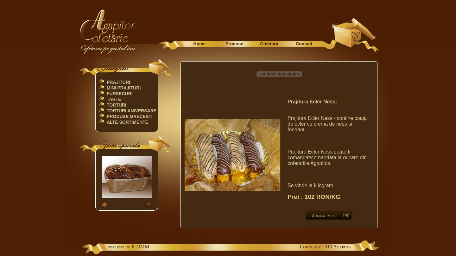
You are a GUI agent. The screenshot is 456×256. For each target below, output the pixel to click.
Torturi (116, 105)
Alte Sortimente (127, 122)
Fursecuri (120, 93)
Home (199, 43)
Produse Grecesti (130, 116)
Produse (234, 43)
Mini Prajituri (124, 87)
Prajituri (118, 82)
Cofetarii (269, 43)
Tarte (114, 99)
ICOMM (140, 246)
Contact (304, 43)
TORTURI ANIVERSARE (131, 110)
